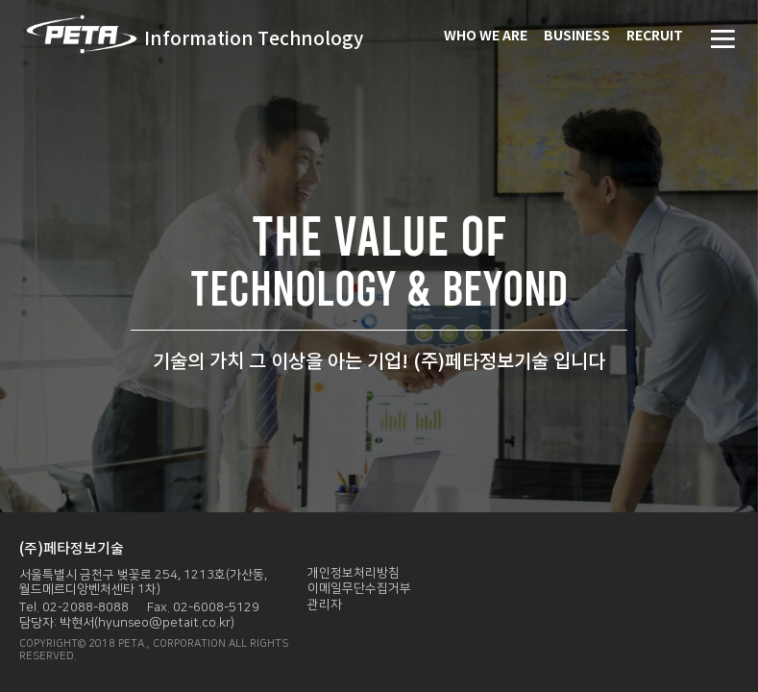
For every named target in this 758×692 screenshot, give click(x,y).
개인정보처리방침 (353, 573)
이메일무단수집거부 (359, 588)
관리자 (324, 604)
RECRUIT (654, 36)
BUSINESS (577, 36)
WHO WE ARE (485, 36)
